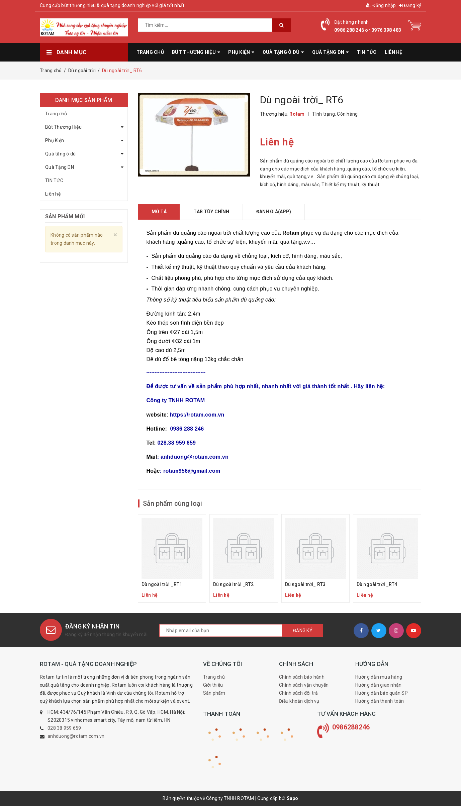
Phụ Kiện (54, 140)
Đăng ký (410, 5)
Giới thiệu (213, 685)
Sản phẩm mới (65, 216)
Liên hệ (53, 194)
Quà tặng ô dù (60, 153)
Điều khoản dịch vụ (299, 701)
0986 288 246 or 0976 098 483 (367, 30)
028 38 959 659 (64, 728)
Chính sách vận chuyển (304, 685)
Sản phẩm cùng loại (172, 503)
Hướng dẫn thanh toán (379, 701)
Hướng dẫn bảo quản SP (381, 693)
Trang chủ (56, 113)
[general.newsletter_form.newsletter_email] (220, 630)
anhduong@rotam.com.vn (76, 736)
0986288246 (351, 727)
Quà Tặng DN (59, 167)
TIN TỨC (54, 180)
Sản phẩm (214, 693)
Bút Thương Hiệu (63, 127)
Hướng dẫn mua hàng (378, 677)
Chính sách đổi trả (298, 693)
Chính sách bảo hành (302, 677)
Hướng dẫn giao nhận (378, 685)
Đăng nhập (381, 5)
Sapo (292, 798)
